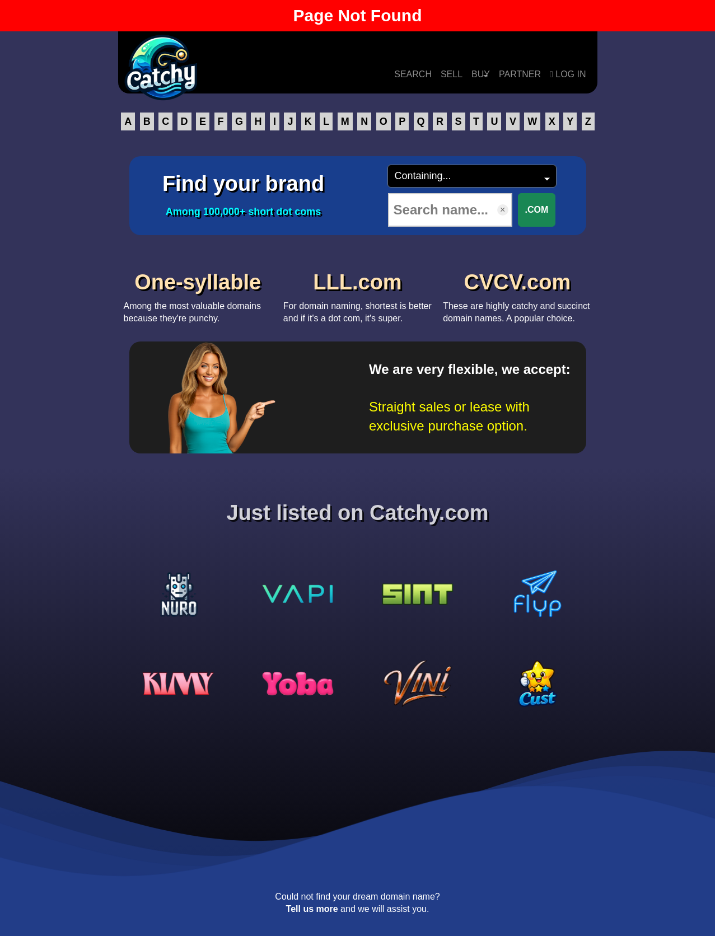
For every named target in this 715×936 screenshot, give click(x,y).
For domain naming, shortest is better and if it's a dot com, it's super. (357, 294)
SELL (451, 74)
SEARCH (413, 74)
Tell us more (312, 909)
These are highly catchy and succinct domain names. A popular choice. (517, 294)
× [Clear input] (502, 209)
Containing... (423, 175)
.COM (537, 209)
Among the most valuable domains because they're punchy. (198, 294)
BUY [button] (480, 74)
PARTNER (520, 74)
